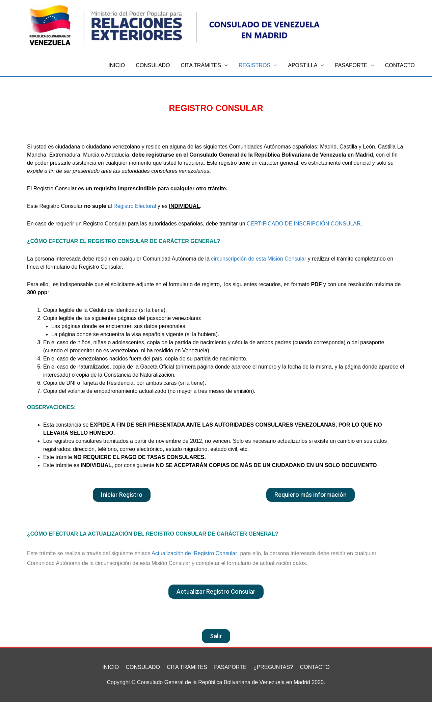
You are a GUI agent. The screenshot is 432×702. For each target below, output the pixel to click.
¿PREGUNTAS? (273, 667)
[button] (122, 495)
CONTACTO (400, 65)
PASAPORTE (351, 65)
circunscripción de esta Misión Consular (258, 259)
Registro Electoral (134, 206)
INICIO (116, 65)
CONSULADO (153, 65)
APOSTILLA (302, 65)
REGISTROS (254, 65)
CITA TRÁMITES (201, 65)
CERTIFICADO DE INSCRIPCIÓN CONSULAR (304, 223)
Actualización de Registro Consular (194, 553)
